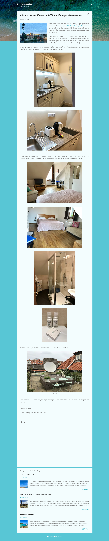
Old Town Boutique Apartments (78, 26)
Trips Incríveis (26, 4)
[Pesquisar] (91, 4)
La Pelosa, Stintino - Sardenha (29, 475)
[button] (88, 14)
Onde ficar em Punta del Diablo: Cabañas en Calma (35, 495)
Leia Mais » (85, 489)
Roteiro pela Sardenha (26, 514)
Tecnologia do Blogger (54, 536)
